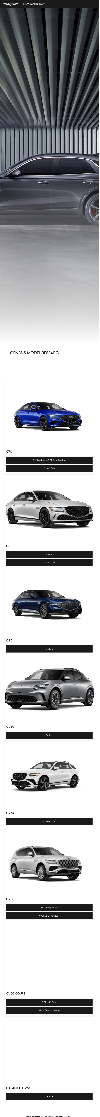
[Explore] (49, 649)
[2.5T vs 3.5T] (49, 554)
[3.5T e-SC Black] (49, 1002)
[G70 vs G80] (49, 468)
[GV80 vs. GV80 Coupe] (49, 915)
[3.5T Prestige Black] (49, 907)
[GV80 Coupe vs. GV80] (49, 1010)
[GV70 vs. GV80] (49, 821)
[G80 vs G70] (49, 562)
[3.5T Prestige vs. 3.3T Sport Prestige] (49, 460)
